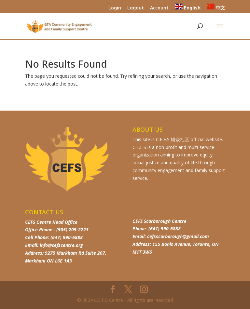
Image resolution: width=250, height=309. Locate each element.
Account (159, 8)
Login (114, 8)
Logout (135, 8)
